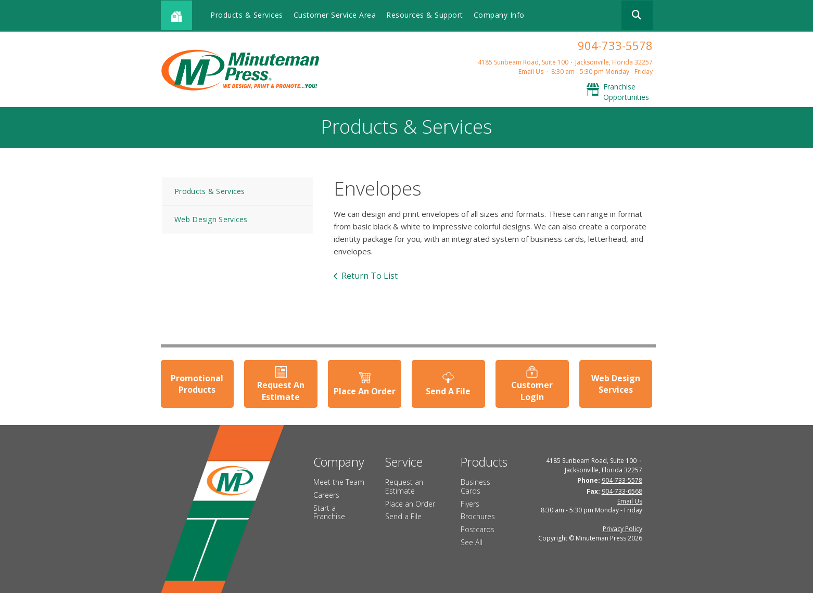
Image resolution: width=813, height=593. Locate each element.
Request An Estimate (280, 390)
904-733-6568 (622, 491)
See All (471, 542)
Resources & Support (424, 15)
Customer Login (532, 390)
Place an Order (410, 504)
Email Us (530, 71)
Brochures (478, 516)
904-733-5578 (615, 45)
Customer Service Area (335, 15)
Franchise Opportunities (626, 92)
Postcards (477, 529)
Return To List (369, 275)
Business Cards (475, 486)
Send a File (403, 516)
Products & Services (246, 15)
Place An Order (365, 391)
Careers (326, 495)
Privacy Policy (622, 528)
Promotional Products (197, 383)
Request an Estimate (404, 486)
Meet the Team (338, 482)
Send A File (448, 391)
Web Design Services (211, 219)
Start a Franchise (329, 512)
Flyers (470, 504)
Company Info (499, 15)
